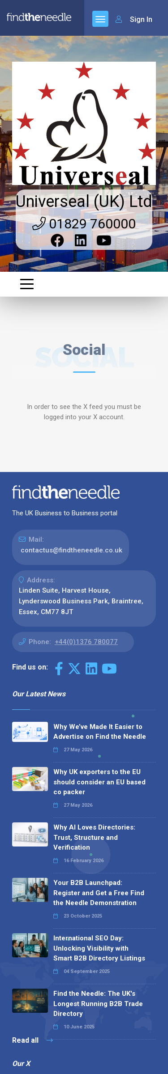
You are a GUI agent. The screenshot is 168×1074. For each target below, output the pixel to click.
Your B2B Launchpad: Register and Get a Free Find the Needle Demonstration (98, 893)
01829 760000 (84, 224)
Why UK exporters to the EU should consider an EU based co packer (99, 782)
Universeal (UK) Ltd (84, 201)
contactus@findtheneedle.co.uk (71, 550)
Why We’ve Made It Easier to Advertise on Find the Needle (99, 732)
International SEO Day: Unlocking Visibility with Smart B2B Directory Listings (99, 948)
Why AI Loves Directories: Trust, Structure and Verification (94, 837)
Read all (32, 1040)
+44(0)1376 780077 (86, 642)
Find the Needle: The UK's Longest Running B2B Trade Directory (98, 1004)
